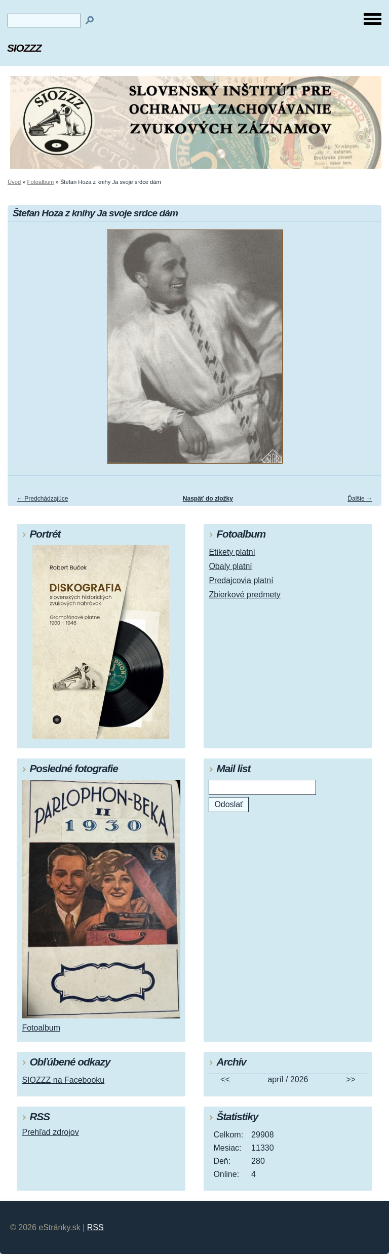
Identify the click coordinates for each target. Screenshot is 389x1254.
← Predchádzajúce (42, 498)
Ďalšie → (359, 498)
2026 (299, 1079)
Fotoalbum (40, 182)
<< (225, 1079)
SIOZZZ (24, 48)
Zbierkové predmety (244, 594)
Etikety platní (232, 552)
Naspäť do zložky (208, 498)
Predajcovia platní (241, 580)
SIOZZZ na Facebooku (63, 1080)
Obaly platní (230, 566)
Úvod (14, 182)
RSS (95, 1227)
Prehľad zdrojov (50, 1132)
